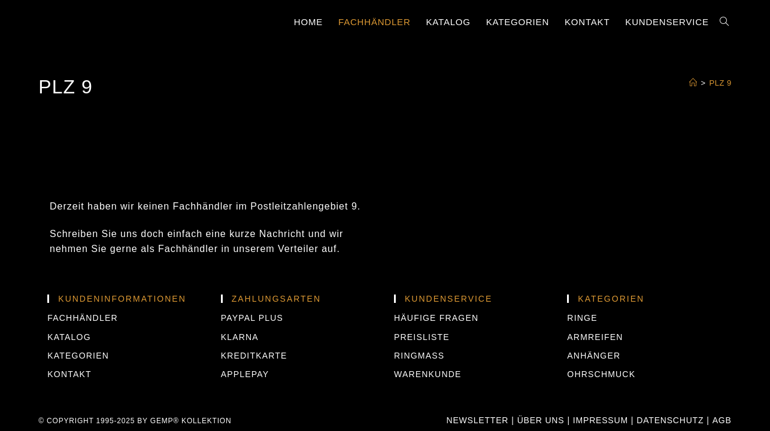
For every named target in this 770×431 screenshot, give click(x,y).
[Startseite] (693, 82)
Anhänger (593, 335)
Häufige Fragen (436, 298)
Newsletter (478, 400)
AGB (722, 400)
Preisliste (422, 316)
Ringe (582, 298)
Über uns (541, 400)
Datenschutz (670, 400)
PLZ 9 (721, 82)
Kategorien (78, 335)
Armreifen (595, 316)
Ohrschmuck (601, 354)
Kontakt (69, 354)
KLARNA (240, 316)
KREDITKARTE (254, 335)
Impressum (600, 400)
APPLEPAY (245, 354)
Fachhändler (82, 298)
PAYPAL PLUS (252, 298)
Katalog (68, 316)
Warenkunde (428, 354)
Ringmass (419, 335)
